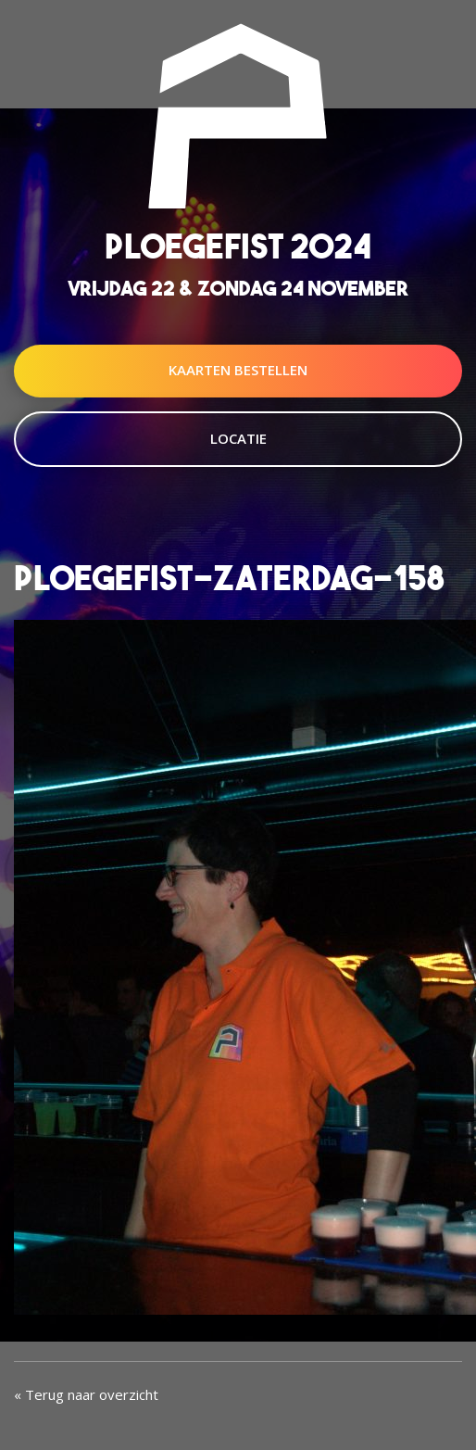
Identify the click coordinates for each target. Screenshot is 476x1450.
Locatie (238, 438)
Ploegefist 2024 (238, 246)
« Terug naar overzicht (86, 1394)
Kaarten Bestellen (238, 369)
